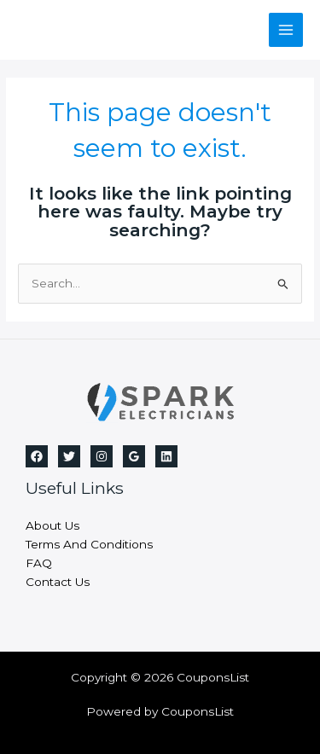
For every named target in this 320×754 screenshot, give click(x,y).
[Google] (134, 456)
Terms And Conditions (89, 544)
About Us (52, 525)
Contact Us (58, 582)
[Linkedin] (166, 456)
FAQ (39, 563)
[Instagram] (101, 456)
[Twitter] (69, 456)
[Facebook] (37, 456)
